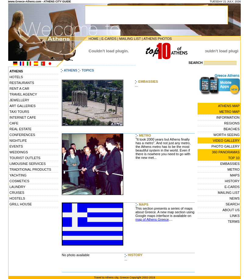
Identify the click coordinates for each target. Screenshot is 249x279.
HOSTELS (17, 198)
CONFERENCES (22, 135)
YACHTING (17, 175)
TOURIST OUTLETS (24, 158)
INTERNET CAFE (22, 117)
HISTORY (232, 181)
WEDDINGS (18, 152)
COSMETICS (19, 181)
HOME (94, 38)
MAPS (235, 175)
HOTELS (16, 77)
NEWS (235, 198)
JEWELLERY (19, 100)
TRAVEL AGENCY (23, 94)
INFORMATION (228, 117)
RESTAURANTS (21, 83)
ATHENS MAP (229, 106)
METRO (233, 169)
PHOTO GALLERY (225, 146)
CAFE (13, 123)
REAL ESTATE (20, 129)
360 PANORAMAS (226, 152)
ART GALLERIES (22, 106)
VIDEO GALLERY (226, 140)
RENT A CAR (19, 88)
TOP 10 (234, 158)
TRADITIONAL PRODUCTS (30, 169)
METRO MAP (229, 111)
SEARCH (233, 204)
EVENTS (16, 146)
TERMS (234, 221)
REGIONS (232, 123)
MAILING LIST (130, 38)
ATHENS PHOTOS (157, 38)
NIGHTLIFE (18, 140)
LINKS (235, 216)
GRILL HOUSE (20, 204)
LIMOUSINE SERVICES (27, 164)
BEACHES (231, 129)
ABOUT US (231, 210)
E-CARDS (109, 38)
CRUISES (16, 192)
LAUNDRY (17, 187)
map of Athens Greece (152, 219)
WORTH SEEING (226, 135)
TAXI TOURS (19, 111)
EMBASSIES (230, 164)
